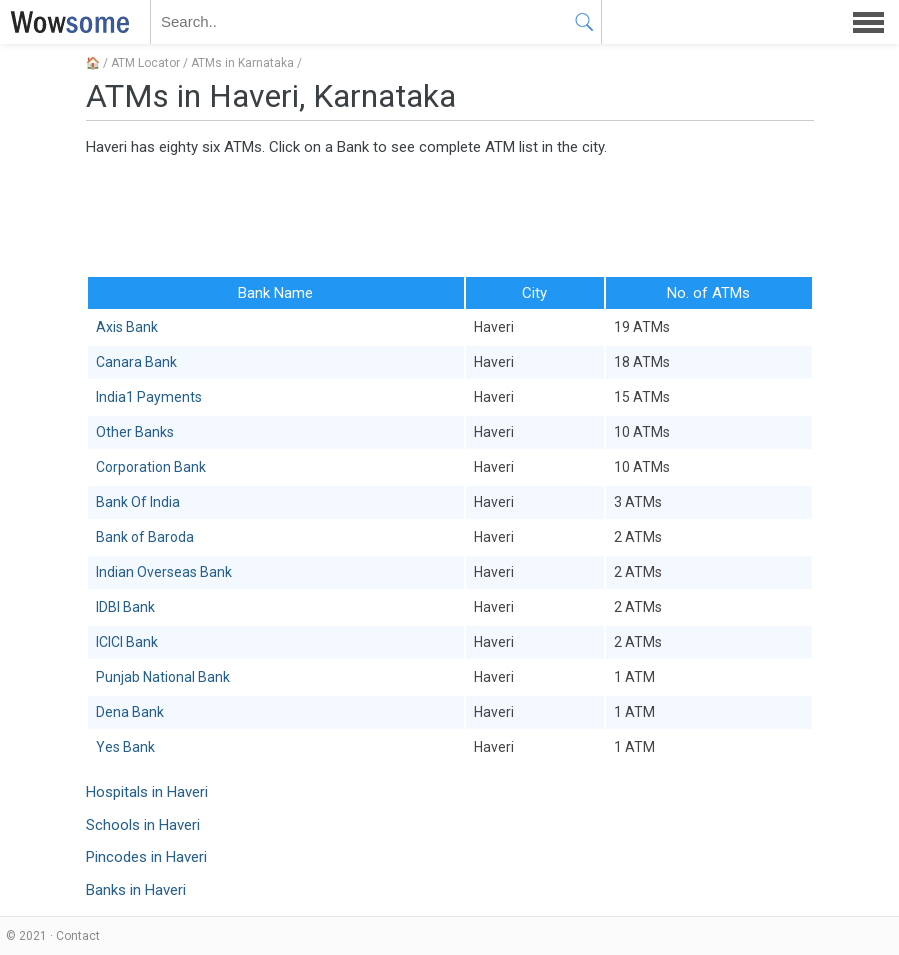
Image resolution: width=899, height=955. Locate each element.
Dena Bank (130, 712)
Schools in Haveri (143, 825)
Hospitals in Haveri (147, 792)
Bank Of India (138, 502)
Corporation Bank (151, 467)
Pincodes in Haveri (146, 857)
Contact (78, 936)
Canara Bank (136, 362)
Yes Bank (125, 747)
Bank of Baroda (145, 537)
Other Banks (135, 432)
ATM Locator (145, 63)
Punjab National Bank (163, 677)
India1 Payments (149, 397)
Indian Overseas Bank (164, 572)
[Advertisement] (450, 215)
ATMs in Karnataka (242, 63)
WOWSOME (66, 22)
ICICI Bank (127, 642)
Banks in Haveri (136, 890)
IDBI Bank (125, 607)
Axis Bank (127, 327)
